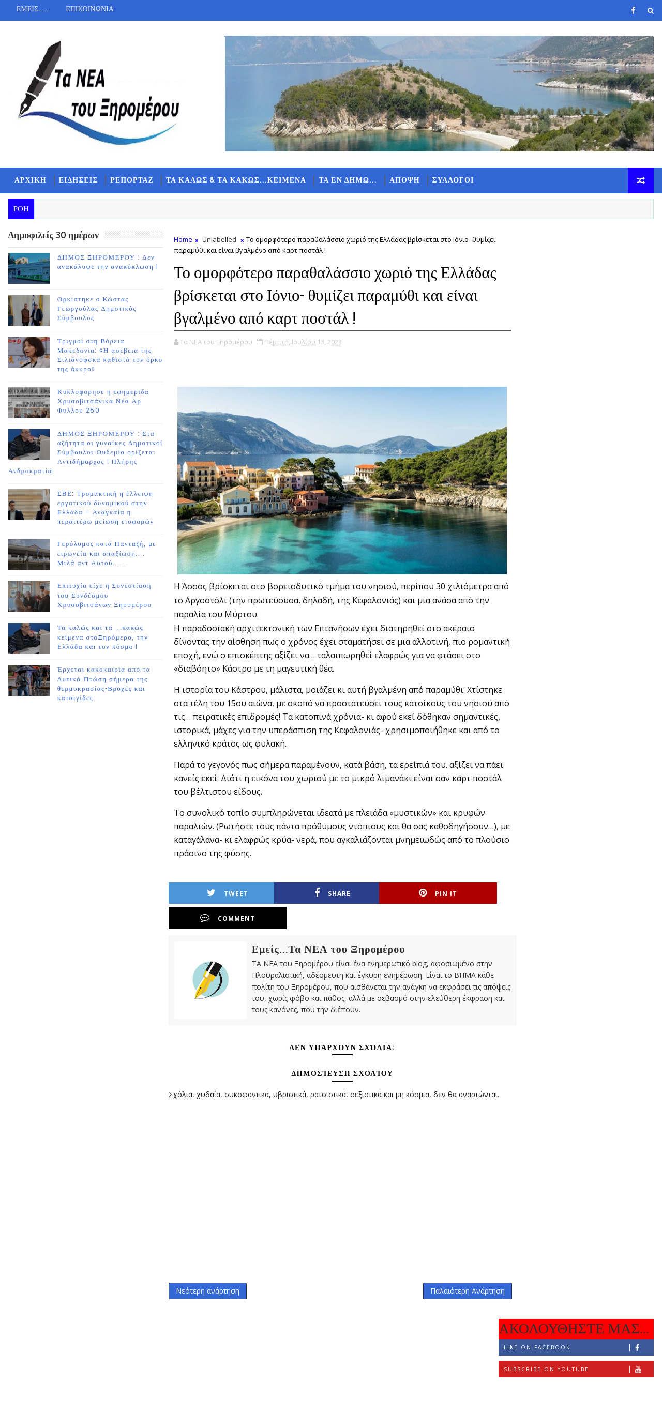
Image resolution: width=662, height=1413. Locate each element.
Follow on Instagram (579, 308)
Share (296, 917)
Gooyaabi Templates (212, 1397)
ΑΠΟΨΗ (404, 181)
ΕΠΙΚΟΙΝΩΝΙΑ (89, 9)
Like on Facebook (579, 264)
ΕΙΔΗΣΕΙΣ (78, 181)
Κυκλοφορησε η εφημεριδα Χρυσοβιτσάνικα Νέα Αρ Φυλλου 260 (102, 402)
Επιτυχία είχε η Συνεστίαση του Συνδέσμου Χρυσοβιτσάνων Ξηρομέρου (104, 597)
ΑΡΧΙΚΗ (30, 181)
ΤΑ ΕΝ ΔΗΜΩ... (347, 181)
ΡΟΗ (525, 339)
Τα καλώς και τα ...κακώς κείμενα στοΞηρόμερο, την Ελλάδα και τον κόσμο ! (102, 639)
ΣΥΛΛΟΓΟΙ (453, 181)
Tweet (215, 917)
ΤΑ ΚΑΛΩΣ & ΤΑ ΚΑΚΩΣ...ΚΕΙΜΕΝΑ (236, 181)
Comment (459, 917)
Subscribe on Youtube (579, 286)
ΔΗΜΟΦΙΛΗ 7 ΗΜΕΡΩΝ (576, 341)
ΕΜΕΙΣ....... (32, 9)
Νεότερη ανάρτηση (207, 1301)
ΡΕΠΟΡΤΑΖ (132, 181)
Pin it (378, 917)
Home (182, 241)
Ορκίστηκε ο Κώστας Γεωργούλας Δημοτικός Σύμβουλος (96, 310)
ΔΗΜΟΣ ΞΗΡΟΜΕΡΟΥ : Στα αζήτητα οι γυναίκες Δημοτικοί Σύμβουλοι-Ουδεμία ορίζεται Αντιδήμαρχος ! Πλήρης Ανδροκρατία (85, 454)
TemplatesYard (95, 1397)
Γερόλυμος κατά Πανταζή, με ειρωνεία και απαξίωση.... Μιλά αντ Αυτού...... (106, 555)
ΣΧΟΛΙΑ (628, 339)
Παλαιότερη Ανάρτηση (445, 1301)
